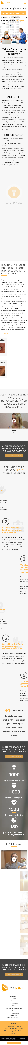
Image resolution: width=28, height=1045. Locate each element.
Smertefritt (14, 97)
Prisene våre (14, 1005)
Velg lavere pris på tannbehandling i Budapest (14, 51)
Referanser (14, 1001)
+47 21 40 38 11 (16, 1026)
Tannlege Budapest (14, 1013)
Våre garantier (14, 1015)
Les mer (4, 23)
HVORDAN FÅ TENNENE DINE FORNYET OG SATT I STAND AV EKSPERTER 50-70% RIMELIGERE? (14, 269)
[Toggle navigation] (25, 3)
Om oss (14, 998)
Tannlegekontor (14, 1003)
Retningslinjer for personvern (14, 1017)
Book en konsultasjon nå (14, 1043)
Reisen (14, 1011)
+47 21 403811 (13, 1039)
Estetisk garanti (14, 135)
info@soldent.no (18, 1028)
